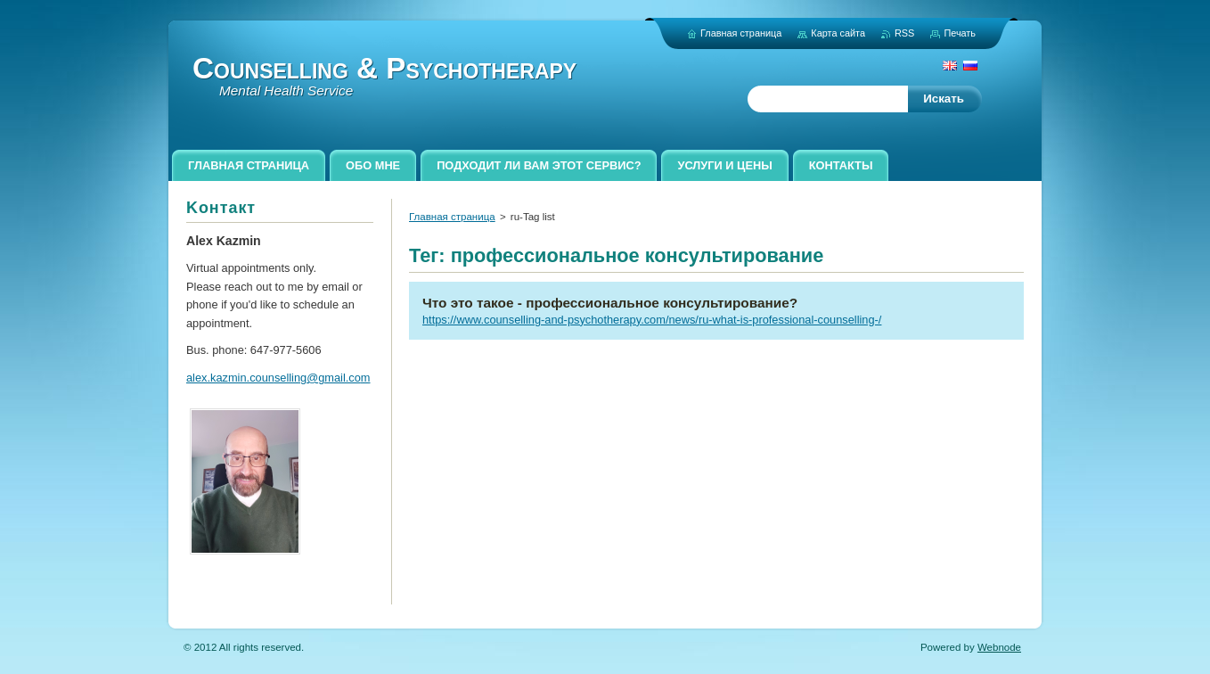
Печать (960, 33)
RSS (904, 33)
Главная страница (452, 216)
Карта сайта (838, 33)
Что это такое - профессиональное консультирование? (609, 302)
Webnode (999, 647)
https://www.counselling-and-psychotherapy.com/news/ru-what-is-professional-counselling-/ (651, 319)
